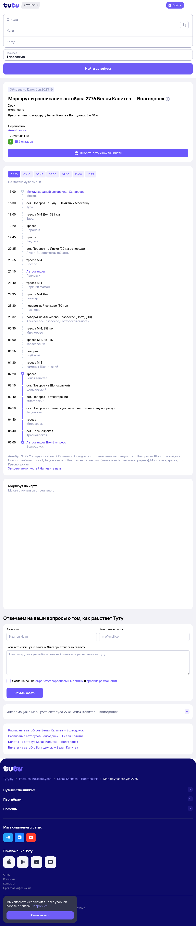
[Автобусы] (30, 5)
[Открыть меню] (190, 5)
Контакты (9, 883)
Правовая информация (17, 888)
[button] (8, 837)
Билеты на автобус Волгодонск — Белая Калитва (43, 747)
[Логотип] (11, 5)
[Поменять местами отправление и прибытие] (184, 25)
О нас (6, 874)
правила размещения (102, 681)
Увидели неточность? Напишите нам (34, 468)
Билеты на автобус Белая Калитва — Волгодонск (43, 742)
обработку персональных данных (59, 681)
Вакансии (9, 879)
